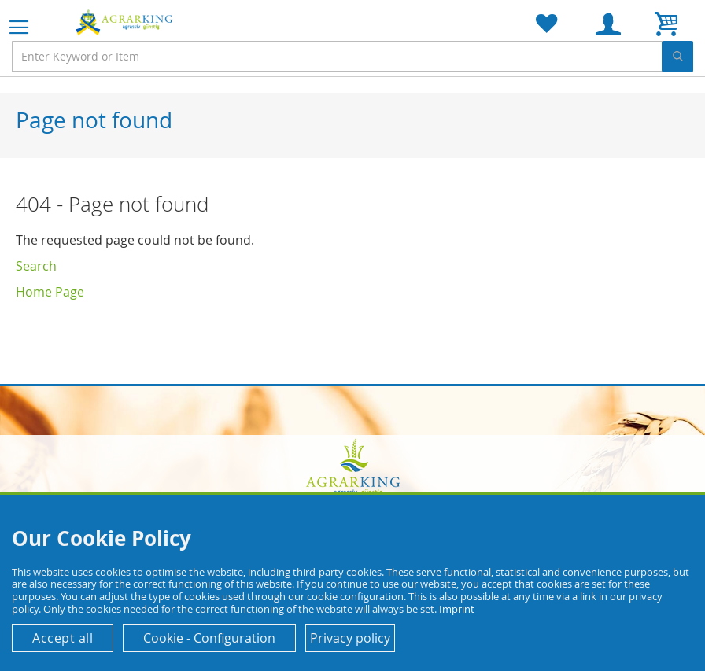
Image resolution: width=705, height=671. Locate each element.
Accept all (62, 638)
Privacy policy (350, 638)
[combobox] (352, 56)
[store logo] (126, 22)
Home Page (50, 291)
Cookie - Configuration (209, 638)
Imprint (456, 609)
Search (36, 266)
